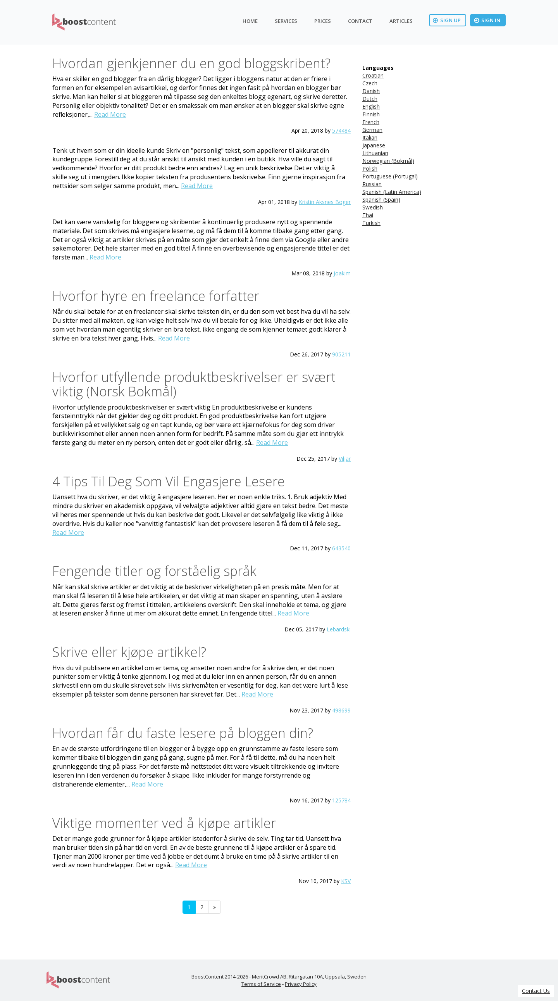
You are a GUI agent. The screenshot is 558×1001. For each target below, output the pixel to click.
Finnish (371, 114)
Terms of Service (261, 983)
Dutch (369, 98)
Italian (369, 137)
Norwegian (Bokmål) (388, 160)
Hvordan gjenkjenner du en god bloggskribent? (191, 63)
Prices (322, 20)
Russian (372, 184)
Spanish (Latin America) (391, 191)
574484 (341, 130)
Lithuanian (375, 153)
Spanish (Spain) (381, 199)
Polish (369, 168)
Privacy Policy (301, 983)
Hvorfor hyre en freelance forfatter (155, 296)
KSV (346, 881)
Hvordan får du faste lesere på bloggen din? (182, 733)
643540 (341, 548)
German (372, 129)
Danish (371, 91)
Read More (110, 114)
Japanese (373, 145)
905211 (341, 354)
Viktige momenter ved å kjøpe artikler (164, 823)
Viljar (345, 458)
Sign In (487, 20)
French (370, 122)
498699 (341, 710)
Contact (360, 20)
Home (250, 20)
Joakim (342, 273)
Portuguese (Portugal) (390, 176)
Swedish (372, 207)
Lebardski (339, 629)
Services (286, 20)
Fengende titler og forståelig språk (154, 571)
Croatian (373, 75)
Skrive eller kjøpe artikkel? (129, 652)
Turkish (371, 222)
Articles (401, 20)
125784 (341, 800)
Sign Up (447, 20)
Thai (367, 215)
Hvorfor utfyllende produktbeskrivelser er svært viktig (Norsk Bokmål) (194, 384)
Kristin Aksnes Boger (325, 202)
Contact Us (536, 990)
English (371, 106)
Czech (369, 83)
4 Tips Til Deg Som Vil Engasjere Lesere (168, 481)
